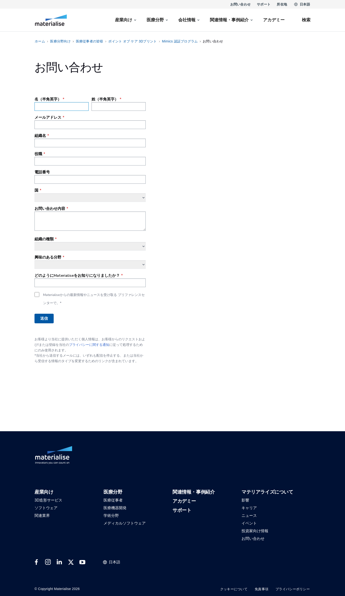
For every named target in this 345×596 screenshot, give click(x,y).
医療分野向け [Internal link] (60, 41)
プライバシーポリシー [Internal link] (293, 589)
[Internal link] (50, 20)
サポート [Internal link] (263, 4)
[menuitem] (126, 20)
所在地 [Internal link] (282, 4)
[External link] (36, 562)
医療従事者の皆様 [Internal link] (89, 41)
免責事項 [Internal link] (261, 589)
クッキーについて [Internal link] (233, 589)
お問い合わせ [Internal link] (240, 4)
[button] (43, 492)
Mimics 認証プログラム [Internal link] (180, 41)
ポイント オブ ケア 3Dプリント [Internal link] (132, 41)
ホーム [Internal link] (40, 41)
